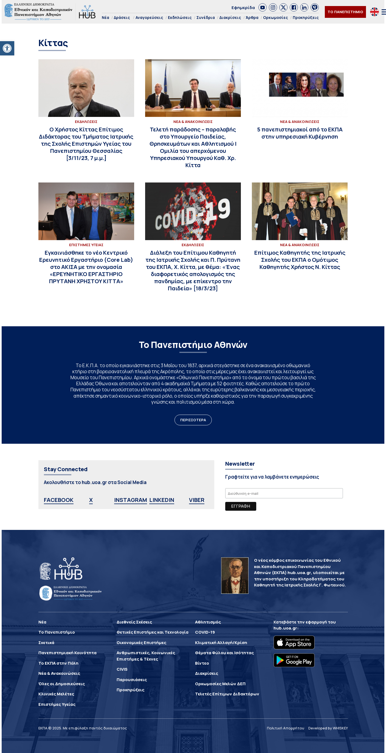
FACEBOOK (59, 500)
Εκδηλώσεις (180, 17)
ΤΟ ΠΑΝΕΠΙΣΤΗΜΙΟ (345, 11)
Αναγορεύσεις (149, 17)
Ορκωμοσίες (275, 17)
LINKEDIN (161, 500)
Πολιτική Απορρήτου (285, 728)
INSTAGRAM (130, 500)
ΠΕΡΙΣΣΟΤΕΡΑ (193, 419)
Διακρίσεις (230, 17)
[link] (262, 7)
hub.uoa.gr (285, 628)
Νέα (105, 17)
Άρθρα (252, 17)
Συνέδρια (205, 17)
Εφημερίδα (243, 7)
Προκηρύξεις (306, 17)
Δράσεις (122, 17)
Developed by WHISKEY (328, 728)
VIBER (196, 500)
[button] (7, 48)
